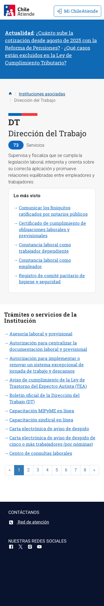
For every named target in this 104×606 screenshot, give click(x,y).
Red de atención (28, 522)
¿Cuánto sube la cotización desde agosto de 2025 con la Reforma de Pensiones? (51, 40)
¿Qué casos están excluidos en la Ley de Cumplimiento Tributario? (47, 55)
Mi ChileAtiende (77, 11)
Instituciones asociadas (42, 94)
